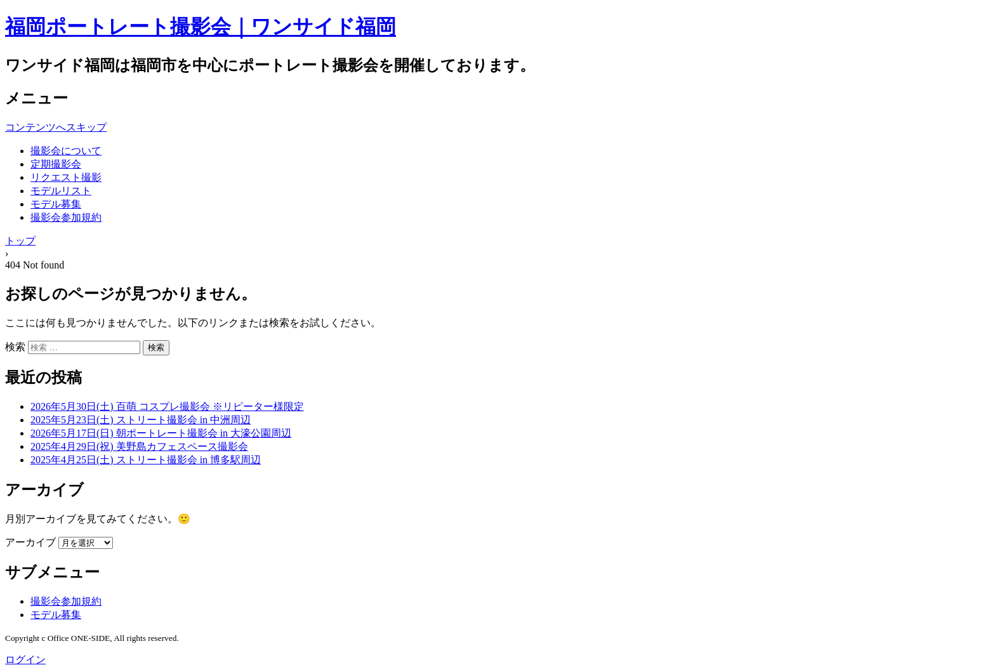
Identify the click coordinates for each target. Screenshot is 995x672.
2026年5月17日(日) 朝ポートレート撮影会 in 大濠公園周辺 (160, 433)
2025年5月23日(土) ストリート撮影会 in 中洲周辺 (140, 419)
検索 (15, 346)
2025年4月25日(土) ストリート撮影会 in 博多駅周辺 (145, 459)
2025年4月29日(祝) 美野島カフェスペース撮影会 (139, 446)
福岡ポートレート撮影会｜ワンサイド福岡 (200, 26)
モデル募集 (55, 204)
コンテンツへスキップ (56, 127)
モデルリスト (60, 190)
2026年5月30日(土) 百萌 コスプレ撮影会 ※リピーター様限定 (167, 406)
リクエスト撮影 (66, 177)
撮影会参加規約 (66, 217)
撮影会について (66, 150)
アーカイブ (30, 542)
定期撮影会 (55, 164)
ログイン (25, 659)
